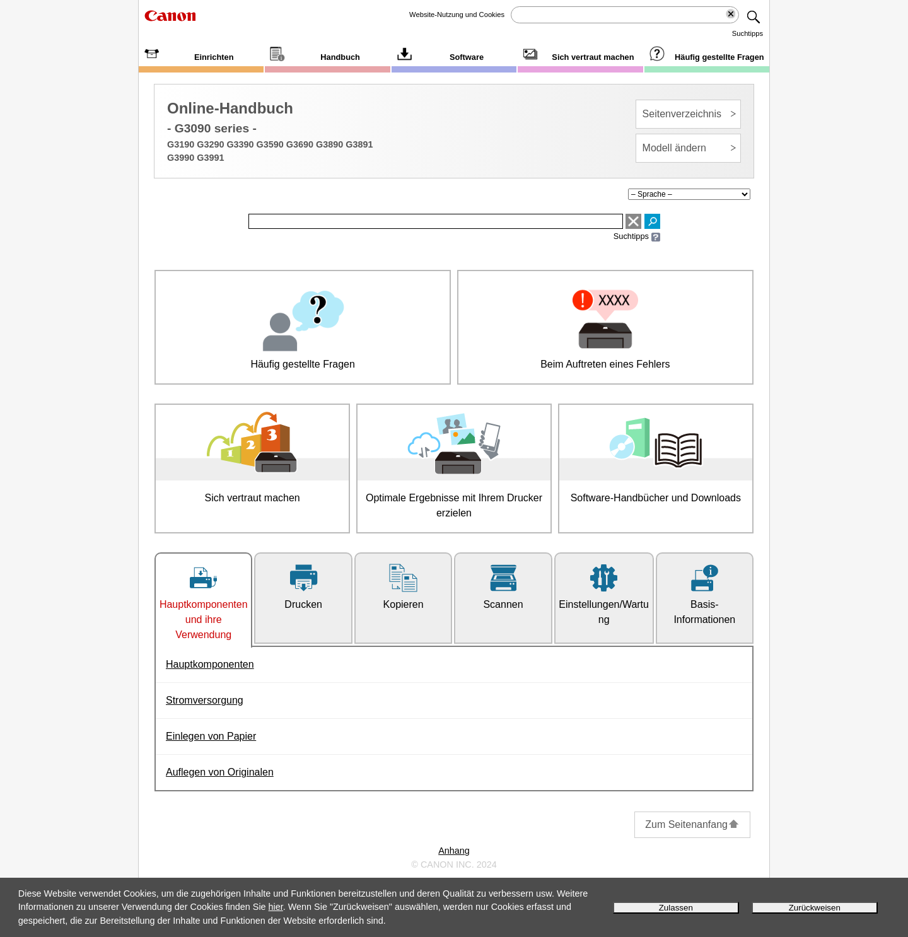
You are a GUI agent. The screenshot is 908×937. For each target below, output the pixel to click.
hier (276, 907)
